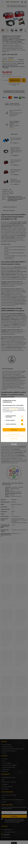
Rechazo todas (14, 438)
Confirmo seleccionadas (14, 434)
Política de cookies (13, 409)
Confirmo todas (14, 429)
